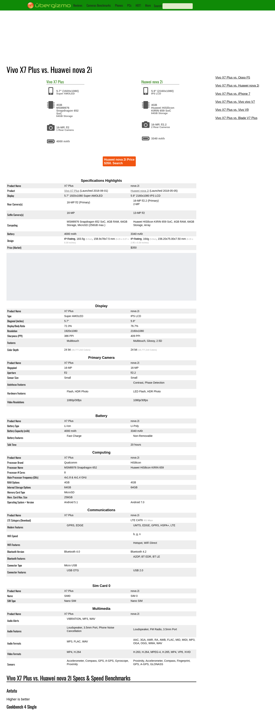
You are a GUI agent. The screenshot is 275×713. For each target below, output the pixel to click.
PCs (129, 5)
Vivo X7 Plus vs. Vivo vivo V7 (235, 101)
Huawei (146, 81)
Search (158, 5)
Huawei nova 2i (140, 190)
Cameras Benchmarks (99, 5)
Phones (119, 5)
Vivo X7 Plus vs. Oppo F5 (232, 77)
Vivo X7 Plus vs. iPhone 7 (232, 93)
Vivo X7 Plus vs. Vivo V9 (232, 109)
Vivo (49, 81)
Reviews (77, 5)
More (148, 5)
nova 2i (157, 81)
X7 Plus (58, 81)
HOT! (138, 5)
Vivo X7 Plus (71, 190)
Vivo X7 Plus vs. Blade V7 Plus (236, 118)
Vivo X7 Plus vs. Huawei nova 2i (237, 85)
